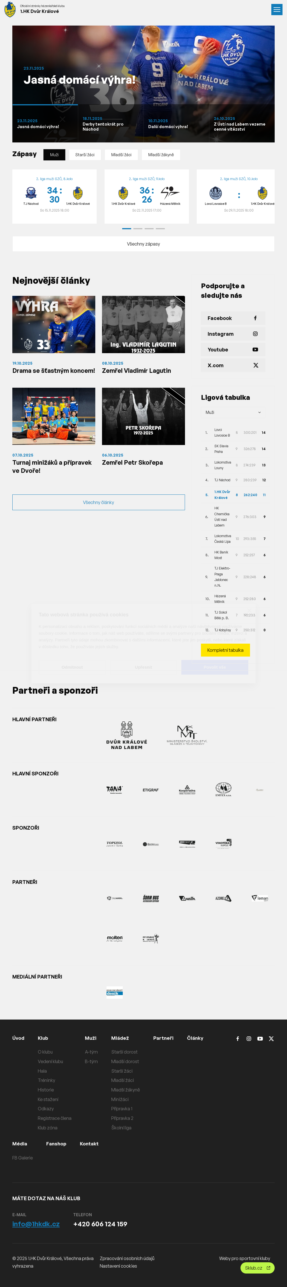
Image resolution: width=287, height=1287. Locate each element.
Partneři (164, 1038)
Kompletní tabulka (225, 650)
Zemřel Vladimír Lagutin (140, 371)
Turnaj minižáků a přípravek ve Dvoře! (43, 477)
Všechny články (98, 515)
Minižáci (120, 1099)
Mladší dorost (126, 1061)
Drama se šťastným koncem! (43, 375)
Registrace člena (55, 1118)
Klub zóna (48, 1128)
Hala (43, 1071)
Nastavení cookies (118, 1266)
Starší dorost (125, 1052)
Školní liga (122, 1128)
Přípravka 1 (122, 1108)
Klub (44, 1038)
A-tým (92, 1052)
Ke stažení (49, 1099)
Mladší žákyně (161, 154)
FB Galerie (22, 1158)
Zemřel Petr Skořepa (135, 473)
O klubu (46, 1052)
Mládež (121, 1038)
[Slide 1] (45, 123)
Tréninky (47, 1080)
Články (197, 1038)
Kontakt (90, 1143)
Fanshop (56, 1143)
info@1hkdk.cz (36, 1224)
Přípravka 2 (123, 1118)
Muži (54, 154)
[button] (126, 228)
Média (20, 1143)
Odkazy (47, 1108)
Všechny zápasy (143, 244)
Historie (47, 1090)
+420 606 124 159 (100, 1224)
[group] (54, 196)
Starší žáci (84, 154)
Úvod (18, 1038)
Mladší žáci (121, 154)
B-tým (92, 1061)
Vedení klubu (51, 1061)
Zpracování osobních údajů (127, 1258)
